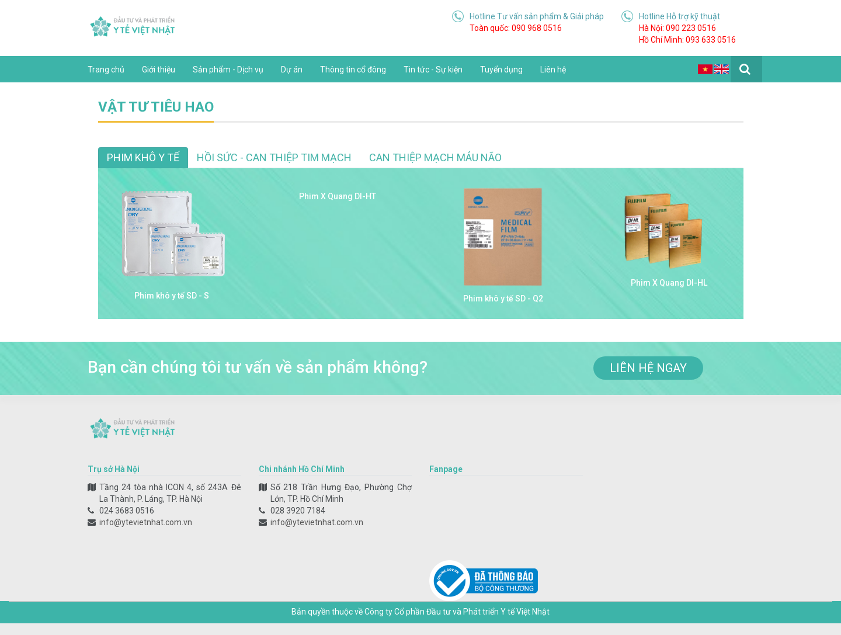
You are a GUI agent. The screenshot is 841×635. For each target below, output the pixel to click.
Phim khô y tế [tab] (143, 157)
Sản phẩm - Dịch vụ (228, 69)
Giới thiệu (158, 69)
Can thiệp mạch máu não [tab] (435, 157)
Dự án (292, 69)
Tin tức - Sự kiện (433, 69)
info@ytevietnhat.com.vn (145, 522)
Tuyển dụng (501, 69)
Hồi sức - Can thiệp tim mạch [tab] (274, 157)
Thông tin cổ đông (353, 69)
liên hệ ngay (648, 368)
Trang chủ (106, 69)
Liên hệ (553, 69)
